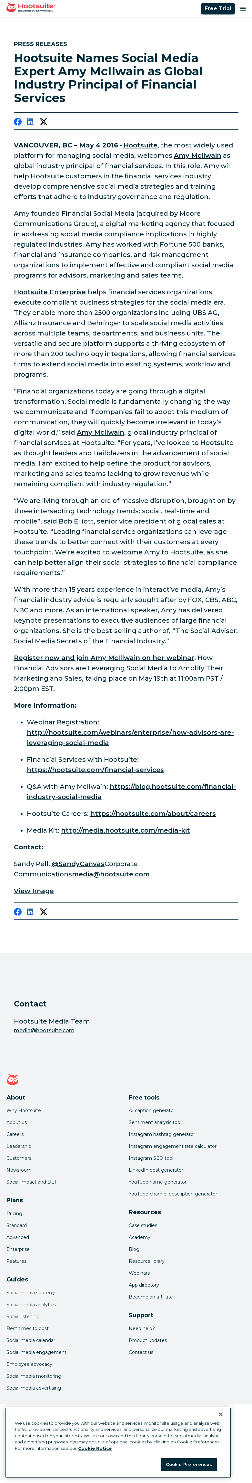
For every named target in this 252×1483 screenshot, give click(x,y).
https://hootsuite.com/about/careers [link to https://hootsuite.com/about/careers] (153, 813)
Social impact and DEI (31, 1182)
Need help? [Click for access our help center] (142, 1328)
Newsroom (19, 1170)
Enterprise (18, 1249)
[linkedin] (31, 123)
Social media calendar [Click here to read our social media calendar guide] (30, 1340)
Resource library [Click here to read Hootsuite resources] (147, 1261)
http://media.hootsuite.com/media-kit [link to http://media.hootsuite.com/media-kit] (125, 830)
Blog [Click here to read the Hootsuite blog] (134, 1249)
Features (16, 1261)
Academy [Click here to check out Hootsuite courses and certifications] (139, 1237)
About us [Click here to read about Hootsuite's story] (16, 1122)
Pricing (14, 1213)
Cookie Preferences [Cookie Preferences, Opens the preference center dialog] (189, 1464)
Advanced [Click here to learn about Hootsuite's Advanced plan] (17, 1237)
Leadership (18, 1146)
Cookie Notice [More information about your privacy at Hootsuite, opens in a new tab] (95, 1448)
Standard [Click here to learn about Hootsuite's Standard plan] (16, 1225)
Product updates (148, 1340)
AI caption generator (152, 1110)
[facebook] (18, 123)
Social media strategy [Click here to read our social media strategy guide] (30, 1293)
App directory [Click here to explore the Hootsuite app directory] (144, 1285)
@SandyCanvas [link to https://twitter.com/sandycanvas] (78, 864)
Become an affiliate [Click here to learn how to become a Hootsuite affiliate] (151, 1297)
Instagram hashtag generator (162, 1134)
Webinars (139, 1273)
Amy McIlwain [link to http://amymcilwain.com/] (198, 155)
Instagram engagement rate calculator (173, 1146)
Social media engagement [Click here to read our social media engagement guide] (36, 1352)
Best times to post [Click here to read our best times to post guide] (27, 1328)
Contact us (141, 1352)
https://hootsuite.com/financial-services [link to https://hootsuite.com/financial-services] (95, 770)
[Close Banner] (221, 1414)
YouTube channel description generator (173, 1194)
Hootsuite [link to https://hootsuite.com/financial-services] (140, 145)
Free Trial (218, 8)
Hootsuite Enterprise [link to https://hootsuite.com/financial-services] (50, 292)
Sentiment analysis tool (155, 1122)
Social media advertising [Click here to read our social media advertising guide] (33, 1388)
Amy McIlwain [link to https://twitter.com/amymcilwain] (101, 432)
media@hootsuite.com (44, 1030)
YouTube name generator (157, 1182)
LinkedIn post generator (156, 1170)
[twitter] (43, 123)
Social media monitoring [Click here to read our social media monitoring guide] (33, 1376)
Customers (18, 1158)
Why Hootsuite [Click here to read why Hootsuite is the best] (23, 1110)
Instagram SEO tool (151, 1158)
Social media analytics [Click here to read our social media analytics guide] (30, 1305)
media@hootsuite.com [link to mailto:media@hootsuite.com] (111, 874)
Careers (15, 1134)
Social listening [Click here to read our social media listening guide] (23, 1316)
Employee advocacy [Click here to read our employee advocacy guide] (29, 1364)
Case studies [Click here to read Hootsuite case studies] (143, 1225)
